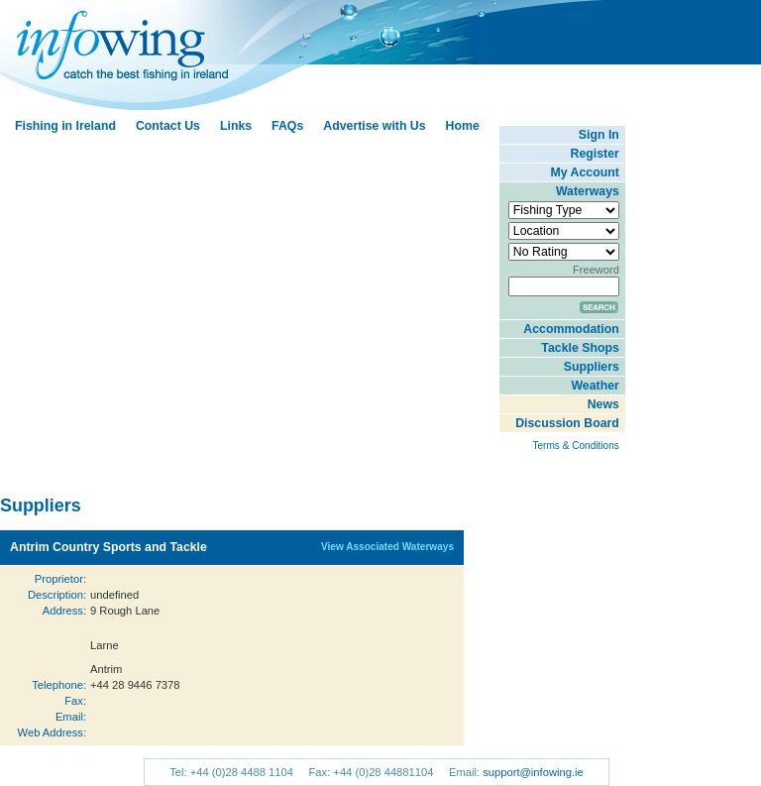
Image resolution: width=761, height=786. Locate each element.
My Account (585, 172)
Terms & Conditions (575, 445)
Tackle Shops (579, 348)
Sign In (599, 135)
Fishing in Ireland (65, 126)
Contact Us (168, 126)
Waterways (587, 191)
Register (595, 154)
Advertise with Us (374, 126)
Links (236, 126)
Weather (594, 386)
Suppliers (591, 367)
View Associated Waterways (387, 546)
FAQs (287, 126)
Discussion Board (567, 423)
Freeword (596, 270)
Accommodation (570, 329)
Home (463, 126)
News (603, 404)
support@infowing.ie (533, 772)
